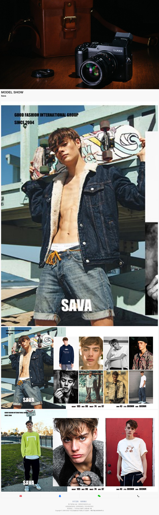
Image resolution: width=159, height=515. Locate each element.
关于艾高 (75, 501)
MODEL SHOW (12, 92)
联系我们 (83, 501)
